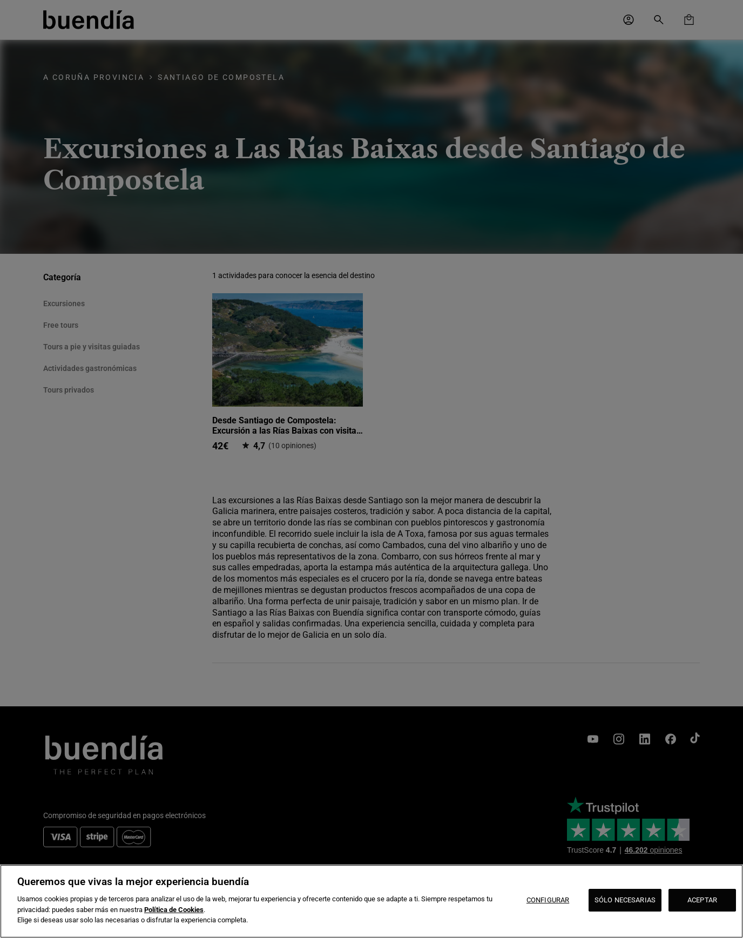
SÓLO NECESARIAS (625, 900)
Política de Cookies (174, 910)
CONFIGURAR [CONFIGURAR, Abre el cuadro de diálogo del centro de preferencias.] (547, 900)
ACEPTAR (702, 900)
